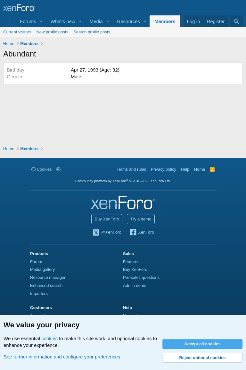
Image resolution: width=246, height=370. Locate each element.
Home (199, 169)
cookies (49, 338)
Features (131, 261)
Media (96, 21)
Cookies (41, 169)
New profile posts (52, 32)
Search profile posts (91, 32)
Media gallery (42, 269)
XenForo (141, 233)
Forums (28, 21)
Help (185, 169)
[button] (41, 21)
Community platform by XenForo (123, 181)
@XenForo (106, 233)
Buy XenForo (107, 219)
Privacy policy (163, 169)
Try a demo (140, 219)
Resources (128, 21)
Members (165, 21)
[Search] (236, 21)
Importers (39, 293)
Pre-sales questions (141, 277)
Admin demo (134, 285)
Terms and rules (131, 169)
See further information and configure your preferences (62, 356)
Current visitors (17, 32)
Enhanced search (46, 285)
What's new (63, 21)
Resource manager (48, 277)
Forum (36, 261)
